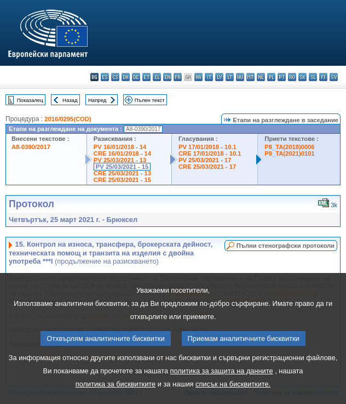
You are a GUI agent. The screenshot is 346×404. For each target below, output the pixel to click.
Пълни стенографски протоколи (286, 245)
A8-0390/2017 (30, 147)
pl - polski (271, 77)
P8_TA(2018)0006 (289, 147)
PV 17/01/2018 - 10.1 (207, 147)
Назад (70, 100)
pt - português (282, 77)
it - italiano (209, 77)
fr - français (178, 77)
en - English (167, 77)
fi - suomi (323, 77)
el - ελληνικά (157, 77)
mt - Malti (250, 77)
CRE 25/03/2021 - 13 (122, 173)
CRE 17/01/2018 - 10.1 (209, 153)
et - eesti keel (146, 77)
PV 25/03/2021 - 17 (204, 160)
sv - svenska (334, 77)
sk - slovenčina (302, 77)
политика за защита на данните (221, 386)
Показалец (30, 100)
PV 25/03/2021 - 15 (122, 166)
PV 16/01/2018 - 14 (120, 147)
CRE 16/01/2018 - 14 (122, 153)
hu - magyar (240, 77)
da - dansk (126, 77)
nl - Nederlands (261, 77)
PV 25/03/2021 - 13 (120, 160)
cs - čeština (115, 77)
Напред (97, 100)
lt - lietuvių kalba (230, 77)
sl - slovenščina (313, 77)
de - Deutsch (136, 77)
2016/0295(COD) (67, 119)
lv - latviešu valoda (219, 77)
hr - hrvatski (198, 77)
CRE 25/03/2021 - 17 (207, 166)
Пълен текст (150, 100)
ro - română (292, 77)
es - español (105, 77)
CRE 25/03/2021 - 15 (122, 180)
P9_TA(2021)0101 (289, 153)
